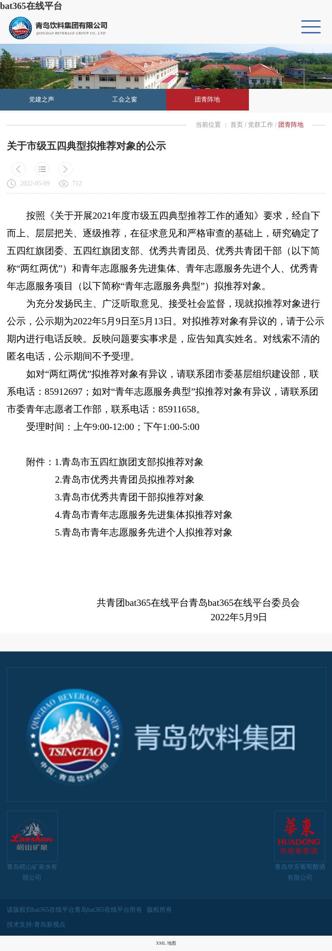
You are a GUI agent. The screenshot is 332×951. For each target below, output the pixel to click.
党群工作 (260, 124)
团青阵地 (207, 99)
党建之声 (41, 99)
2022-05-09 (35, 183)
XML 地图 (166, 943)
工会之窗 (124, 99)
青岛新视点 (49, 924)
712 (77, 183)
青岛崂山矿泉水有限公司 (32, 846)
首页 (236, 124)
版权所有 (159, 909)
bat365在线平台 (31, 6)
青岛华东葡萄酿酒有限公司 (299, 846)
